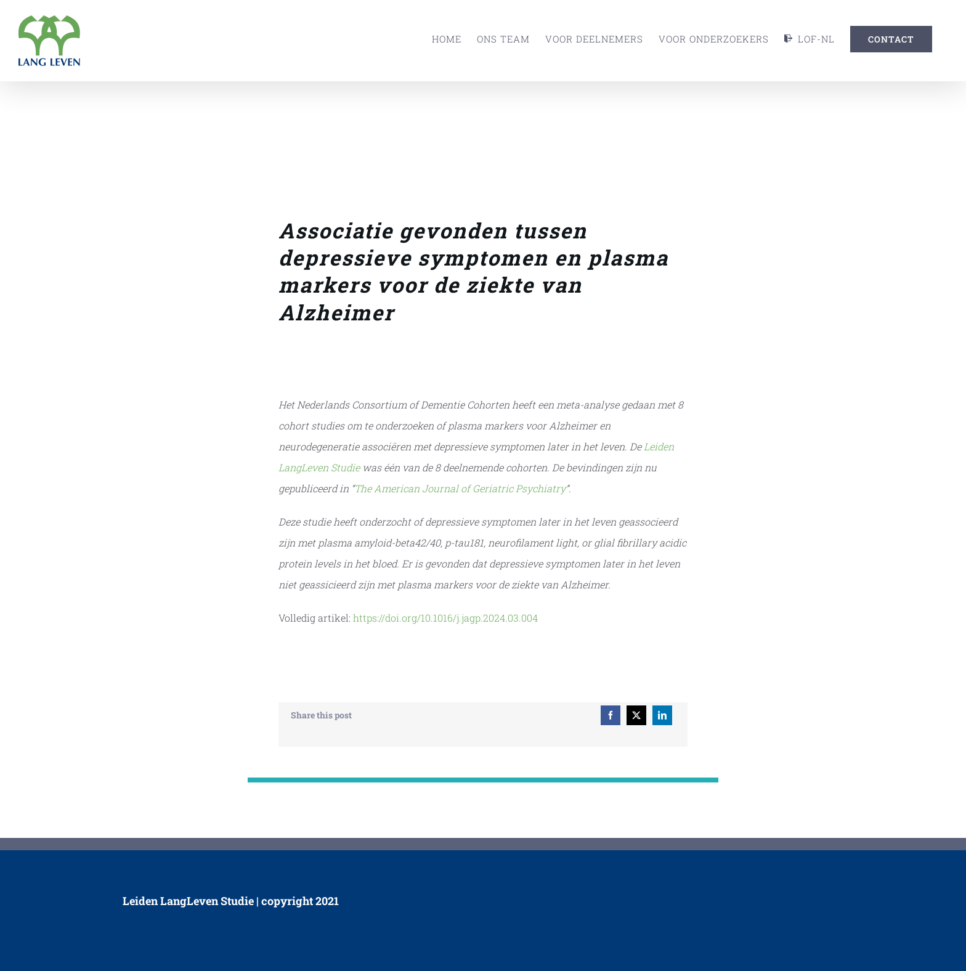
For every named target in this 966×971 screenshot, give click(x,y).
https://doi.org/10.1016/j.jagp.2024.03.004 (445, 617)
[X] (636, 715)
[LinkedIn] (662, 715)
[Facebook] (610, 715)
